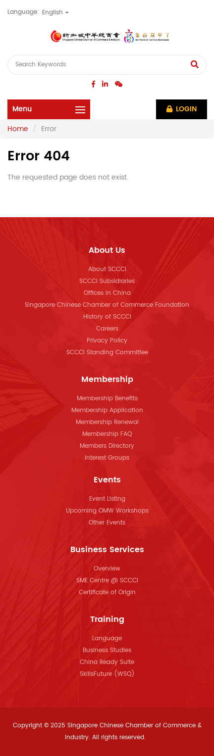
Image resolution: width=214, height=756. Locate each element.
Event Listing (107, 499)
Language (107, 638)
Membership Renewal (107, 422)
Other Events (107, 522)
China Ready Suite (107, 662)
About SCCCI (107, 269)
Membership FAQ (107, 434)
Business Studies (107, 650)
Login (181, 109)
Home (17, 129)
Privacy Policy (107, 340)
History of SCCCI (107, 317)
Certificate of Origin (107, 592)
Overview (107, 568)
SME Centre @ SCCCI (107, 580)
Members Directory (107, 446)
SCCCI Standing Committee (107, 352)
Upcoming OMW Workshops (107, 511)
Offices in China (107, 293)
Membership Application (107, 410)
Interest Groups (107, 458)
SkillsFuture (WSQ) (107, 674)
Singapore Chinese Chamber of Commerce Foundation (107, 305)
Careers (107, 328)
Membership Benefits (107, 398)
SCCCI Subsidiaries (107, 281)
